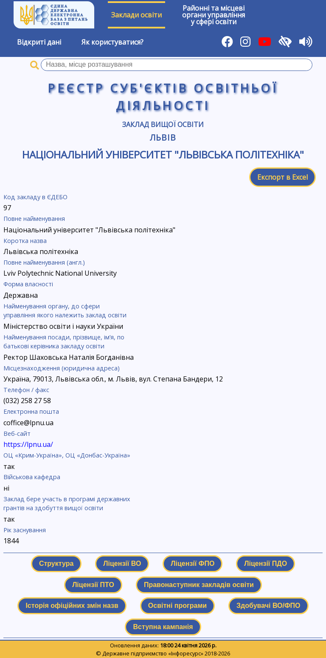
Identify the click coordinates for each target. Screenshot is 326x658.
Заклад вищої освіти (163, 124)
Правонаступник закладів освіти (199, 584)
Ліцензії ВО (122, 563)
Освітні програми (177, 605)
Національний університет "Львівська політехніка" (163, 154)
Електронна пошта (31, 411)
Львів (163, 137)
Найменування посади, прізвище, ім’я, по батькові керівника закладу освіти (63, 341)
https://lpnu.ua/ (28, 444)
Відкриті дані (39, 42)
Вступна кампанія (163, 626)
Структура (56, 563)
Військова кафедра (31, 477)
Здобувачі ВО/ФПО (268, 605)
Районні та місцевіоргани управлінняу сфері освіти (213, 14)
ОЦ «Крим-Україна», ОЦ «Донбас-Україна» (66, 455)
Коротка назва (25, 241)
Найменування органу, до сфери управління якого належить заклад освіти (64, 310)
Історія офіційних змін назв (71, 605)
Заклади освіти (136, 15)
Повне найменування (34, 219)
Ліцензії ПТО (93, 584)
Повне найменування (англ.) (44, 262)
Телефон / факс (26, 390)
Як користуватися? (112, 42)
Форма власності (28, 284)
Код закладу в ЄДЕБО (35, 197)
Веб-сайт (17, 433)
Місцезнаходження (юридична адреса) (61, 368)
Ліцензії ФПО (192, 563)
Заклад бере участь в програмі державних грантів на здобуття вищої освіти (66, 503)
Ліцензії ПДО (265, 563)
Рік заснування (24, 530)
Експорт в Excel (282, 177)
